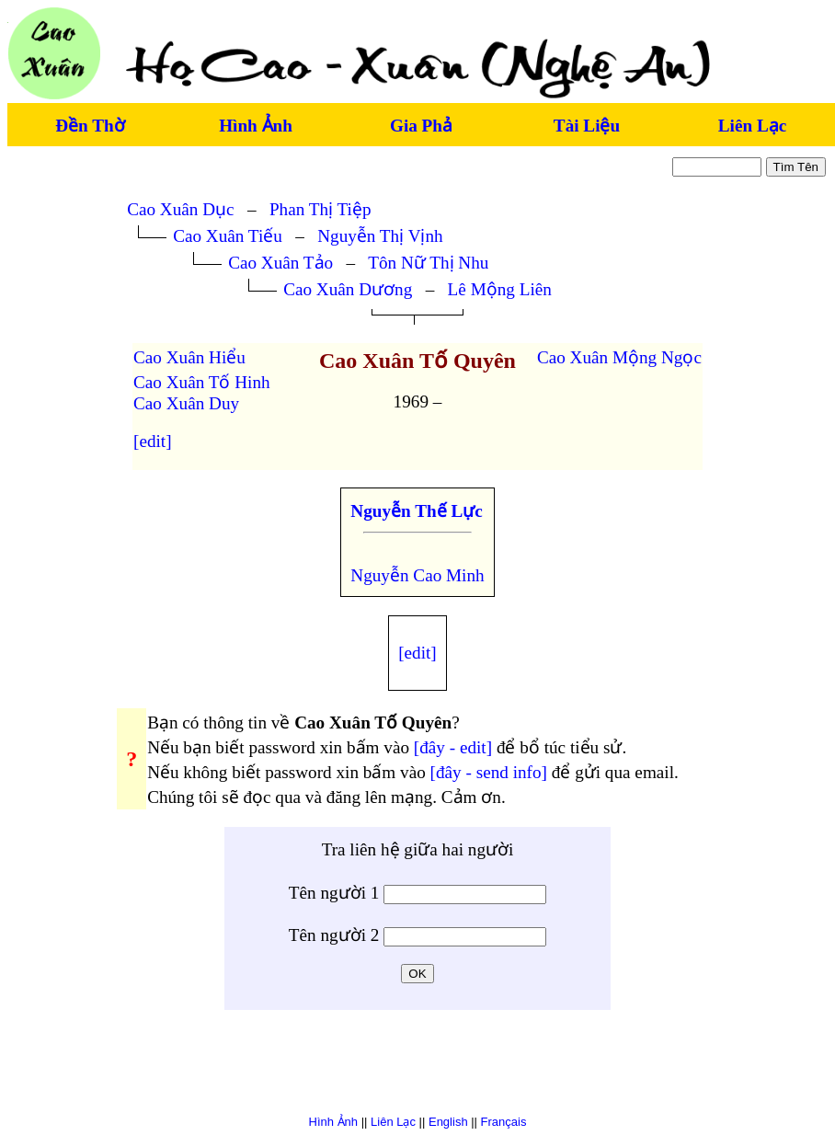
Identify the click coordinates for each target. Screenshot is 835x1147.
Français (504, 1122)
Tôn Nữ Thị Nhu (428, 262)
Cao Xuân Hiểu (189, 357)
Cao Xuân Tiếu (227, 236)
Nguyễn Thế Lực (416, 511)
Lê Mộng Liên (500, 289)
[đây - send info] (488, 772)
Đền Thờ (89, 125)
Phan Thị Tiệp (320, 209)
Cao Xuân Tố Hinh (201, 382)
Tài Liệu (587, 125)
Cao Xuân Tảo (280, 262)
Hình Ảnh (255, 125)
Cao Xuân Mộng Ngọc (619, 357)
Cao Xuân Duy (186, 403)
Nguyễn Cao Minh (417, 575)
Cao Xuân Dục (180, 209)
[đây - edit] (453, 747)
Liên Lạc (752, 125)
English (448, 1122)
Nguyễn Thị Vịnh (380, 236)
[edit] (152, 441)
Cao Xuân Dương (347, 289)
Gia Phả (421, 125)
